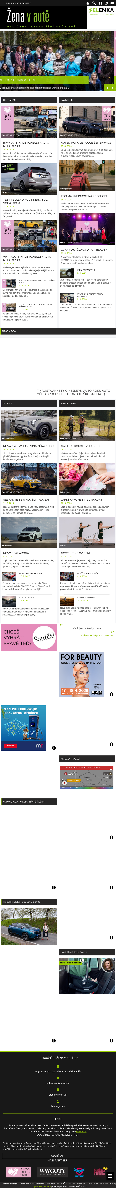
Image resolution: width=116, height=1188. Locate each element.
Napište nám (37, 1186)
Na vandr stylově (86, 598)
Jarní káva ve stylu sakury (81, 499)
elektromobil (9, 439)
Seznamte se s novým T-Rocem (26, 499)
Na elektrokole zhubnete (81, 446)
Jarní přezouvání (86, 270)
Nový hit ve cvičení (75, 553)
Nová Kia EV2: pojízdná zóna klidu (28, 446)
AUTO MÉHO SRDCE (13, 135)
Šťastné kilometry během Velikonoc (90, 295)
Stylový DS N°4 (26, 598)
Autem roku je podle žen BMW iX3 (86, 142)
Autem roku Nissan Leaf (20, 80)
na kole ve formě (69, 439)
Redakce (47, 1186)
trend (64, 546)
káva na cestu (67, 492)
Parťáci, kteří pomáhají (89, 574)
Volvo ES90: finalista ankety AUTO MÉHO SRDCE (36, 305)
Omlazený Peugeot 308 (30, 574)
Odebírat (57, 1156)
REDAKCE (81, 1131)
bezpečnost (66, 189)
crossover (8, 546)
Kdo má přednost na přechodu (84, 196)
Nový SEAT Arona (16, 553)
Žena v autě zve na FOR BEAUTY (84, 249)
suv (5, 192)
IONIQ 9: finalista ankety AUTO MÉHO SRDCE (37, 281)
